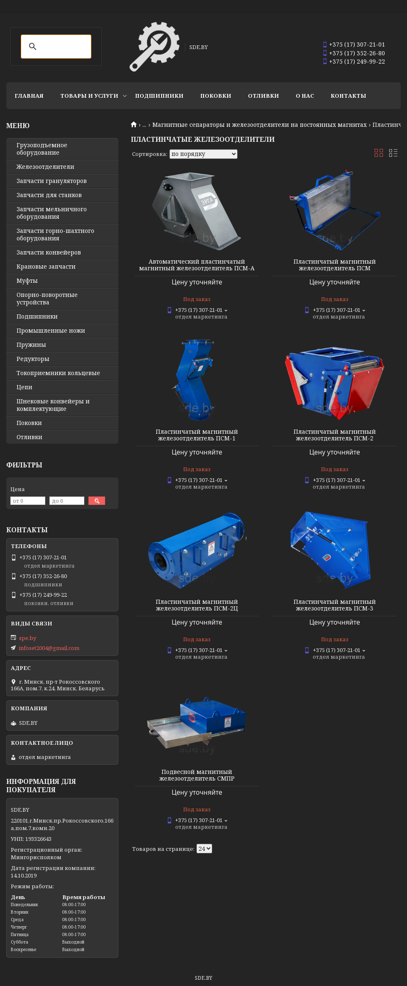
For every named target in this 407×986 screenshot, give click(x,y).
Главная (29, 95)
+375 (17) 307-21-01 (357, 44)
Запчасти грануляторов (52, 181)
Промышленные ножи (51, 330)
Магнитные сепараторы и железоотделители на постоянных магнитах (259, 124)
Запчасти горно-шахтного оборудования (55, 234)
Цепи (24, 387)
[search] (54, 47)
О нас (305, 95)
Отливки (263, 95)
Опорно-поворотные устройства (47, 298)
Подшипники (159, 95)
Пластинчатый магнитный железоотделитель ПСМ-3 (335, 605)
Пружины (31, 344)
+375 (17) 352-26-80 (357, 53)
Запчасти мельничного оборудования (52, 212)
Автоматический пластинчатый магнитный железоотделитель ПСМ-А (197, 265)
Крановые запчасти (46, 266)
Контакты (348, 95)
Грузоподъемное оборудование (42, 148)
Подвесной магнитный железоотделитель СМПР (197, 775)
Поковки (215, 95)
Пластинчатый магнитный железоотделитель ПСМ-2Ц (197, 605)
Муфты (27, 280)
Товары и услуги (89, 95)
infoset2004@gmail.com (49, 648)
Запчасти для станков (49, 195)
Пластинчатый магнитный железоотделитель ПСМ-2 (335, 435)
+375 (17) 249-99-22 (357, 61)
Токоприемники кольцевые (58, 373)
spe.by (27, 638)
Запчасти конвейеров (49, 252)
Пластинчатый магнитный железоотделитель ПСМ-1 (197, 435)
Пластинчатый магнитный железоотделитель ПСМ (335, 265)
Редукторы (33, 359)
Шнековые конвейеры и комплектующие (53, 405)
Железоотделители (45, 167)
